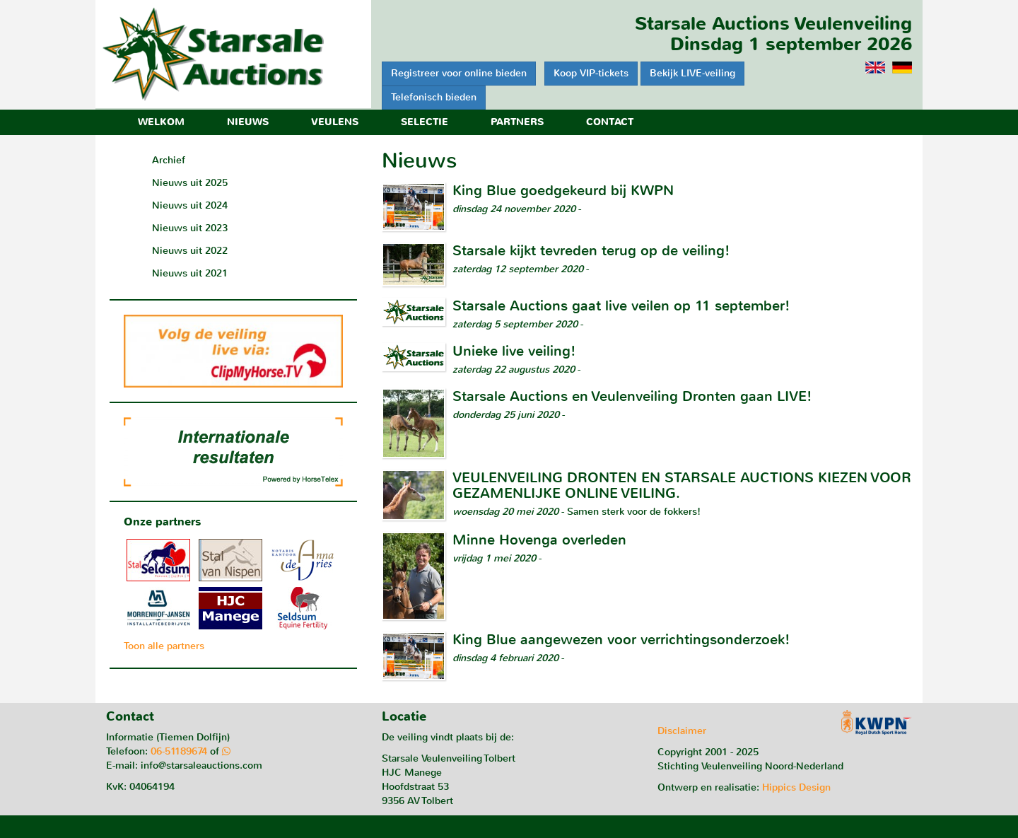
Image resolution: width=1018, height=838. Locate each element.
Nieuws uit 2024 (190, 205)
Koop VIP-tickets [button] (591, 73)
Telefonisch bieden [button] (433, 97)
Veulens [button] (334, 122)
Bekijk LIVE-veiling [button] (692, 73)
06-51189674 (179, 751)
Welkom (161, 122)
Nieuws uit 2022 (190, 250)
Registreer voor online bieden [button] (459, 73)
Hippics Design (796, 787)
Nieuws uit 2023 (190, 228)
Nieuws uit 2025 (190, 183)
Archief (168, 160)
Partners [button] (517, 122)
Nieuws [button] (248, 122)
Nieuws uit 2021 (190, 273)
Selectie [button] (424, 122)
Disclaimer (681, 731)
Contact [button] (609, 122)
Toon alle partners (164, 646)
